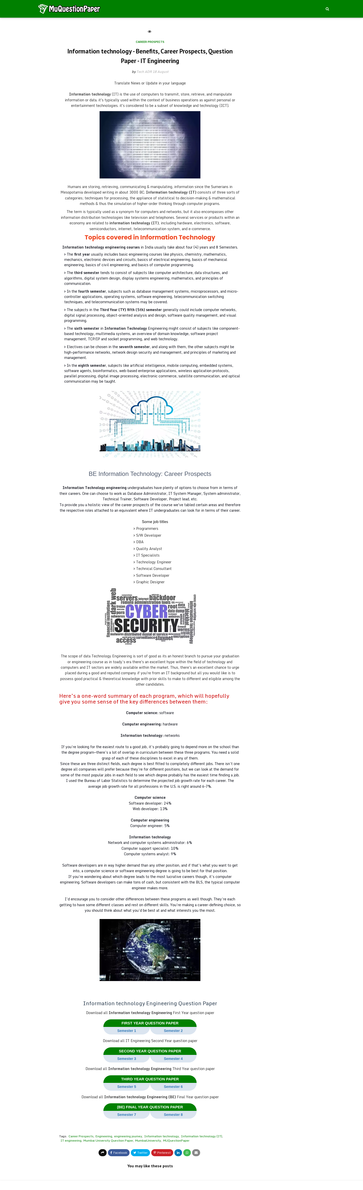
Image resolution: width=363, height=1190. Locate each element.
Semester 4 (173, 1059)
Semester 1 (126, 1031)
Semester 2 (173, 1031)
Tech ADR (144, 71)
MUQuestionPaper (176, 1140)
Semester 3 (126, 1059)
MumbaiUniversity (148, 1140)
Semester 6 (173, 1087)
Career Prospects (81, 1136)
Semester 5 (126, 1087)
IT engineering (70, 1140)
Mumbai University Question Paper (108, 1140)
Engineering (104, 1136)
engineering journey (128, 1136)
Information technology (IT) (201, 1136)
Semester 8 (173, 1115)
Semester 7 (126, 1115)
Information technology (161, 1136)
